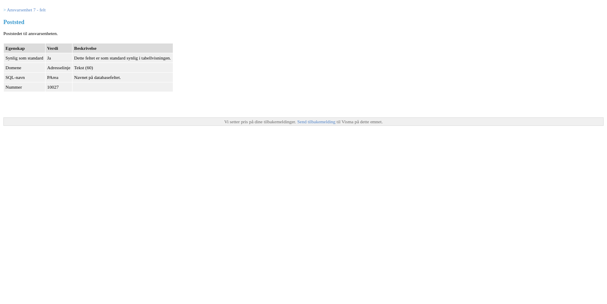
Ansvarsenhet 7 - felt (26, 9)
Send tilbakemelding (316, 121)
